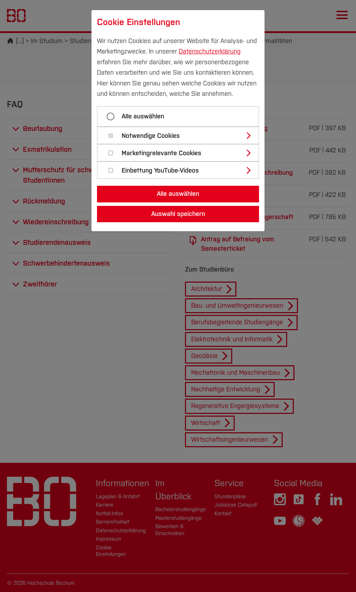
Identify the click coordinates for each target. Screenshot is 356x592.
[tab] (180, 135)
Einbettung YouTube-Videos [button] (160, 170)
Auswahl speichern (178, 214)
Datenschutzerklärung (210, 51)
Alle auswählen (143, 116)
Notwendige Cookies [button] (151, 136)
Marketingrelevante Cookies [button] (161, 153)
